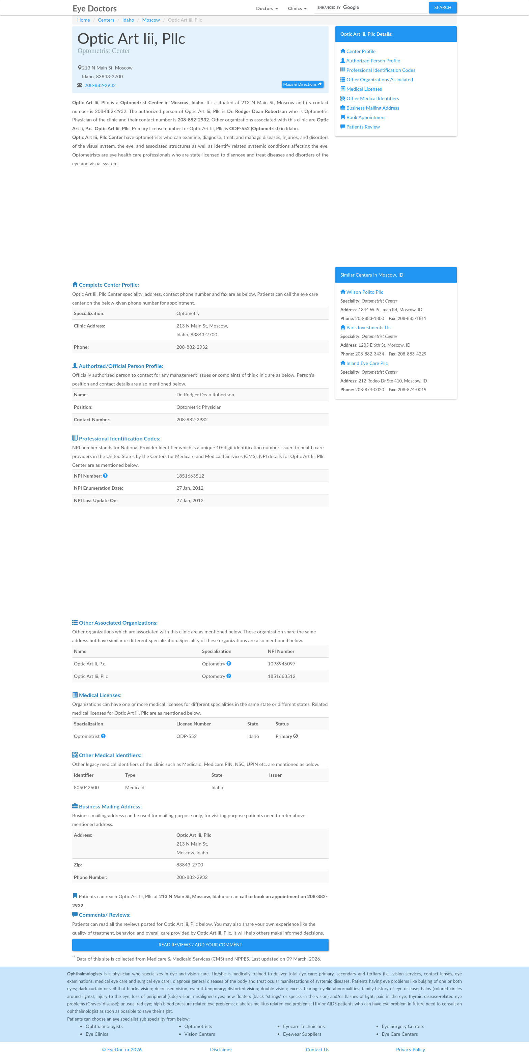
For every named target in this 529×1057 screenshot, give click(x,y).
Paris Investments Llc (365, 327)
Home (83, 20)
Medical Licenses (361, 89)
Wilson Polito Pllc (361, 292)
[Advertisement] (200, 223)
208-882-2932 (99, 85)
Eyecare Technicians (304, 1026)
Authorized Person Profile (370, 60)
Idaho (128, 20)
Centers (106, 20)
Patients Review (360, 127)
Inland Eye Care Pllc (364, 363)
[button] (267, 6)
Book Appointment (363, 117)
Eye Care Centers (400, 1034)
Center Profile (357, 51)
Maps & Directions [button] (302, 84)
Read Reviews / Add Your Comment (200, 944)
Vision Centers (200, 1034)
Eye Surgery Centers (403, 1026)
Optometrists (198, 1026)
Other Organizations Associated (376, 79)
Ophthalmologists (104, 1026)
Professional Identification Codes (377, 70)
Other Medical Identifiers (369, 98)
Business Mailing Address (369, 108)
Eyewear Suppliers (302, 1034)
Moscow (151, 20)
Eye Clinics (97, 1034)
